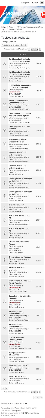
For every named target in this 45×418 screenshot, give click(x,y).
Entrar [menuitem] (35, 3)
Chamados (20, 263)
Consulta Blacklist (16, 205)
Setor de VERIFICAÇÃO (18, 366)
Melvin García (34, 413)
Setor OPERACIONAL (18, 376)
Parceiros (20, 81)
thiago (25, 63)
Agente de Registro (23, 68)
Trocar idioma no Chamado (20, 257)
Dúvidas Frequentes (23, 122)
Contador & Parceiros (24, 348)
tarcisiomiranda (14, 92)
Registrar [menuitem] (25, 3)
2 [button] (31, 49)
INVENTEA (24, 413)
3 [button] (34, 49)
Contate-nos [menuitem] (18, 403)
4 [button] (37, 49)
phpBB (11, 408)
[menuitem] (5, 415)
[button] (40, 49)
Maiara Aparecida (14, 248)
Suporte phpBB (16, 411)
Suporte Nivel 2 (22, 292)
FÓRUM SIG (15, 13)
